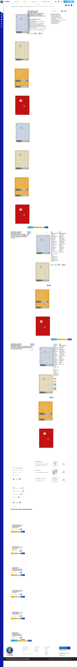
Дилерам (36, 655)
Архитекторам (47, 653)
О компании (16, 1)
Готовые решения (25, 655)
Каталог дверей (25, 653)
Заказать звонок (68, 1)
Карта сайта (69, 665)
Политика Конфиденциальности (28, 659)
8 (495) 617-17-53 (64, 659)
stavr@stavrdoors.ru (45, 1)
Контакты (25, 1)
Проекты (46, 655)
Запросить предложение (64, 654)
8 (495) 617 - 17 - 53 (34, 1)
